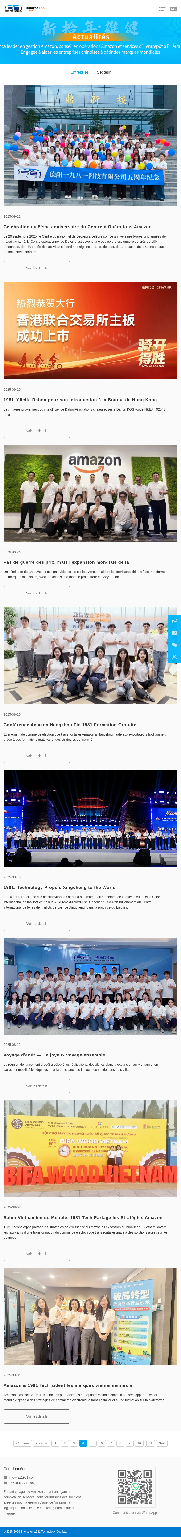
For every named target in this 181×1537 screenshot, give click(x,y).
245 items (22, 1443)
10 (139, 1443)
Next (162, 1443)
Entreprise (79, 72)
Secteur (104, 72)
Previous (42, 1443)
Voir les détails (36, 268)
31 (150, 1443)
